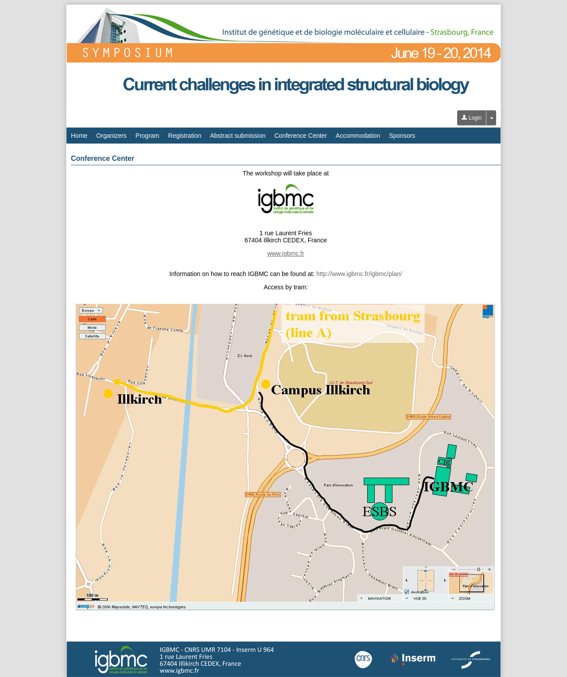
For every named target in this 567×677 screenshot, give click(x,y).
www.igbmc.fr (285, 253)
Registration (185, 135)
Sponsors (402, 135)
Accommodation (358, 135)
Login (472, 118)
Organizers (111, 135)
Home (79, 135)
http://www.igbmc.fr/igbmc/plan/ (359, 273)
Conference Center (301, 135)
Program (147, 135)
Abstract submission (237, 135)
